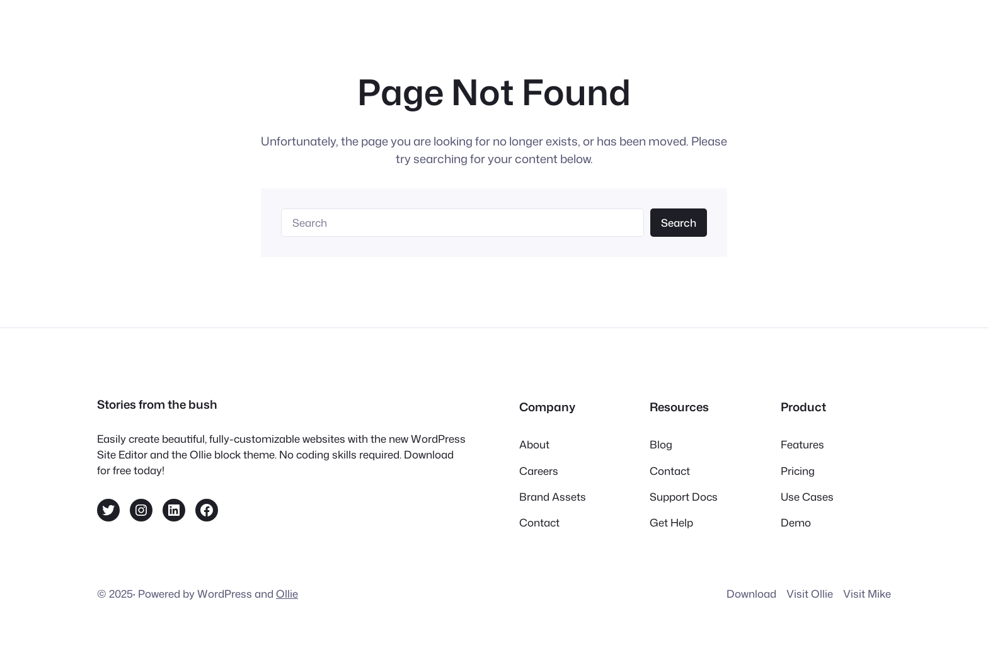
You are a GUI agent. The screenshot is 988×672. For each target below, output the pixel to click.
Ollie (287, 593)
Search (678, 222)
